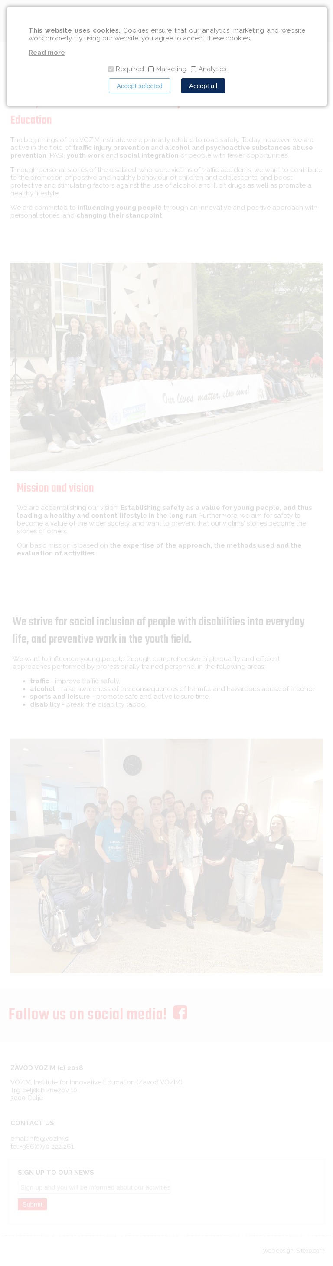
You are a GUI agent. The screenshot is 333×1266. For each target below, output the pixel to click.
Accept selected (140, 85)
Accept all (203, 85)
